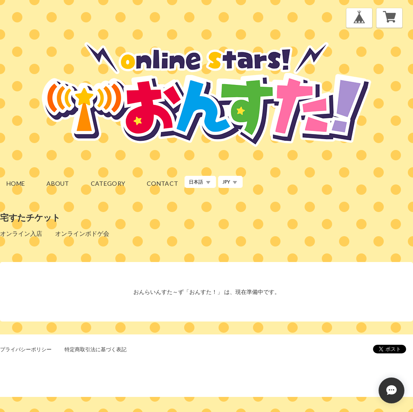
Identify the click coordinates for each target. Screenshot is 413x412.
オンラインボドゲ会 (82, 233)
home (15, 183)
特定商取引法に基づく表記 (95, 349)
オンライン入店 (21, 233)
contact (162, 183)
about (57, 183)
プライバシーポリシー (26, 349)
